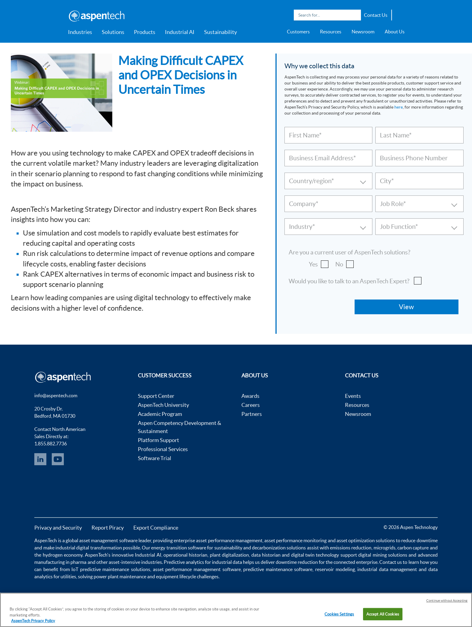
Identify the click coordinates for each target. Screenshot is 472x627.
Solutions (113, 32)
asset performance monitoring (295, 540)
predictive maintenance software (277, 569)
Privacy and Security (58, 527)
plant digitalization (229, 555)
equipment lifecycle (176, 576)
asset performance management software (197, 569)
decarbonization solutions (279, 547)
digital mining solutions (382, 555)
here (398, 107)
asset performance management (229, 540)
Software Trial (154, 458)
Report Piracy (108, 527)
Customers (298, 31)
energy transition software (178, 547)
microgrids (385, 547)
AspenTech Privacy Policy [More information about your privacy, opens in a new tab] (33, 621)
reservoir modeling (335, 569)
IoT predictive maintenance (100, 569)
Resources (330, 31)
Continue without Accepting (446, 600)
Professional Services (163, 449)
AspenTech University (163, 405)
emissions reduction (350, 547)
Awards (250, 396)
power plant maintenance (120, 576)
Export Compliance (155, 527)
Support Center (156, 396)
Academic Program (160, 414)
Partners (251, 414)
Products (144, 32)
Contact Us (375, 15)
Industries (80, 32)
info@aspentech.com (55, 395)
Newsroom (363, 31)
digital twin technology (315, 555)
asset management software (108, 540)
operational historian (185, 555)
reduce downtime (419, 540)
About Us (395, 31)
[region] (236, 610)
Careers (250, 405)
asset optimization (356, 540)
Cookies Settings (339, 614)
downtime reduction (297, 562)
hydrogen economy (62, 555)
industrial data (227, 562)
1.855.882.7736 (50, 443)
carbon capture (413, 547)
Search (355, 15)
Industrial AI (179, 32)
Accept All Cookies (382, 614)
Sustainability (220, 32)
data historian (266, 555)
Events (353, 396)
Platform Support (158, 440)
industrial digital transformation (88, 547)
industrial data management (387, 569)
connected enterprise (355, 562)
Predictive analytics (184, 562)
